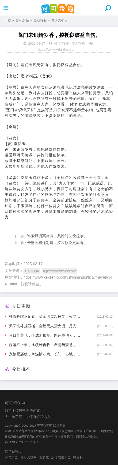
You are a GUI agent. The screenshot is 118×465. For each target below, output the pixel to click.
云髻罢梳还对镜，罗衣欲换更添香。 (57, 243)
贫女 (46, 76)
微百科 (78, 457)
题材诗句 (40, 21)
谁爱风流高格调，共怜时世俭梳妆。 (57, 236)
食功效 (44, 457)
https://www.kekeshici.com (57, 49)
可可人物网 (28, 457)
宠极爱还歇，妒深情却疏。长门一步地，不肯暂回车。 (45, 354)
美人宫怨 (58, 21)
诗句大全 (11, 457)
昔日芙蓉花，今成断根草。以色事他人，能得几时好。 (45, 335)
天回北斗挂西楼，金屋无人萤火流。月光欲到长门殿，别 (45, 326)
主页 (7, 21)
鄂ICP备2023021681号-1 (22, 442)
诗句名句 (22, 21)
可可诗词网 (62, 43)
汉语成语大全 (61, 457)
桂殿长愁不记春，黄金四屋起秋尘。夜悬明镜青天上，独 (45, 317)
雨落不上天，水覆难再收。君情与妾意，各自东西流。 (45, 345)
